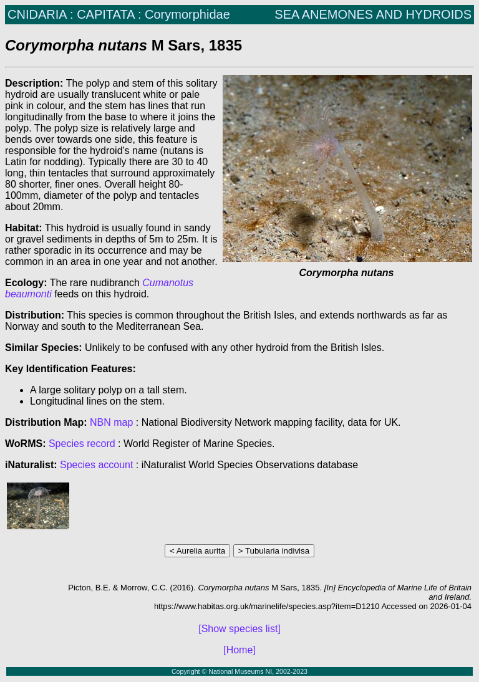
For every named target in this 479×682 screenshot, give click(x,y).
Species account (96, 464)
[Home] (239, 650)
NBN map (113, 422)
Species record (82, 443)
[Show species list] (239, 628)
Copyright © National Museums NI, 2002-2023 (239, 671)
